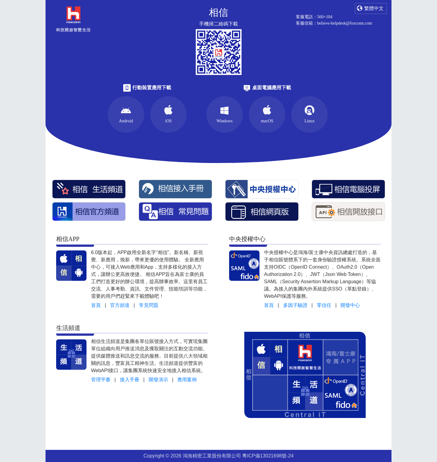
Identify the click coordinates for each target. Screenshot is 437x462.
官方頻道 (120, 305)
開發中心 (350, 305)
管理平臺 (100, 379)
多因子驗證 (295, 305)
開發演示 (158, 379)
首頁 (96, 305)
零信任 (324, 305)
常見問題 (148, 305)
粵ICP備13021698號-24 (267, 455)
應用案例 (187, 379)
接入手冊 (129, 379)
